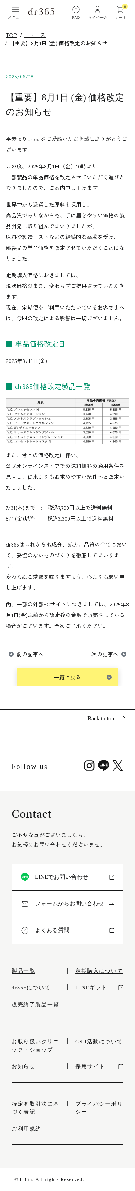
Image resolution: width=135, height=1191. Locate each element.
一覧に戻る (67, 677)
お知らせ (23, 1066)
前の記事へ (30, 654)
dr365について (31, 987)
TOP (11, 35)
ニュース (35, 35)
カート (120, 12)
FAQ (76, 12)
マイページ (97, 12)
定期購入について (99, 971)
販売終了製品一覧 (35, 1004)
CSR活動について (99, 1041)
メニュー (15, 12)
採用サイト (99, 1066)
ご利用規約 (26, 1129)
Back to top (106, 718)
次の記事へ (104, 654)
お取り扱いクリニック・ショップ (35, 1046)
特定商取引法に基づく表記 (35, 1108)
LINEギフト (99, 987)
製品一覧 (23, 971)
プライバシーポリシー (99, 1108)
